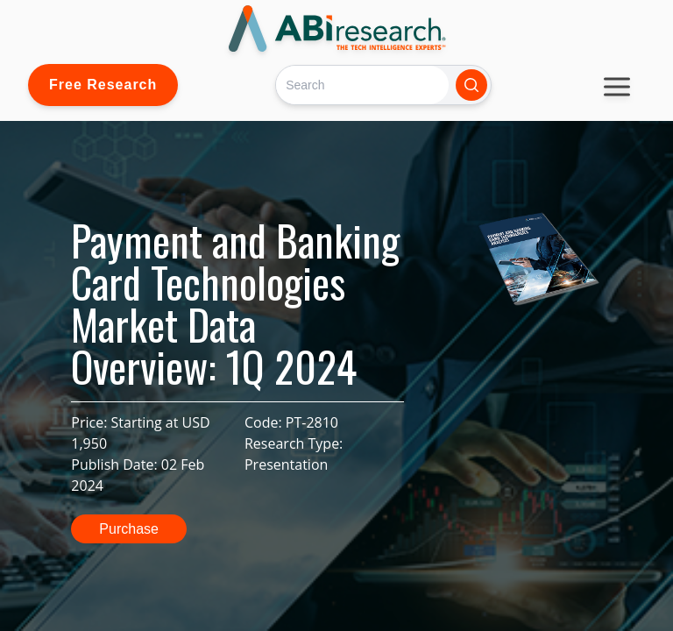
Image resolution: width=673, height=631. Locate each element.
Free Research (103, 84)
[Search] (362, 84)
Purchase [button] (129, 528)
